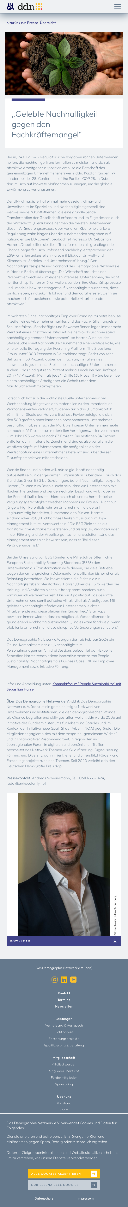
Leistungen (64, 1019)
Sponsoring (64, 1084)
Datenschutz (44, 1198)
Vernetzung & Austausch (64, 1025)
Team (64, 1110)
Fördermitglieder (64, 1077)
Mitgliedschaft (64, 1058)
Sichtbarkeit (64, 1032)
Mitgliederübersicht (64, 1071)
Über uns (64, 1096)
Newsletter (64, 1006)
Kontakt (64, 993)
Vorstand (64, 1103)
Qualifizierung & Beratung (64, 1045)
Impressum (86, 1198)
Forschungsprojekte (64, 1038)
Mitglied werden (64, 1064)
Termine (64, 1000)
